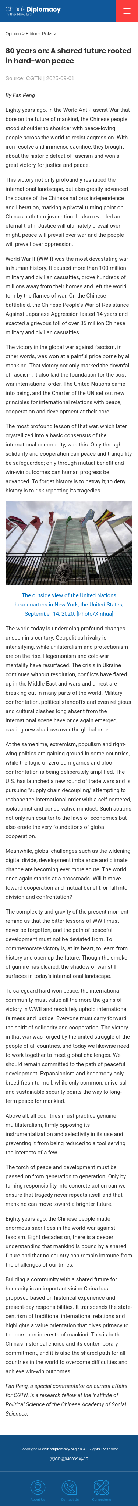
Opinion (13, 33)
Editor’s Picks (39, 33)
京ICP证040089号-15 (69, 1459)
